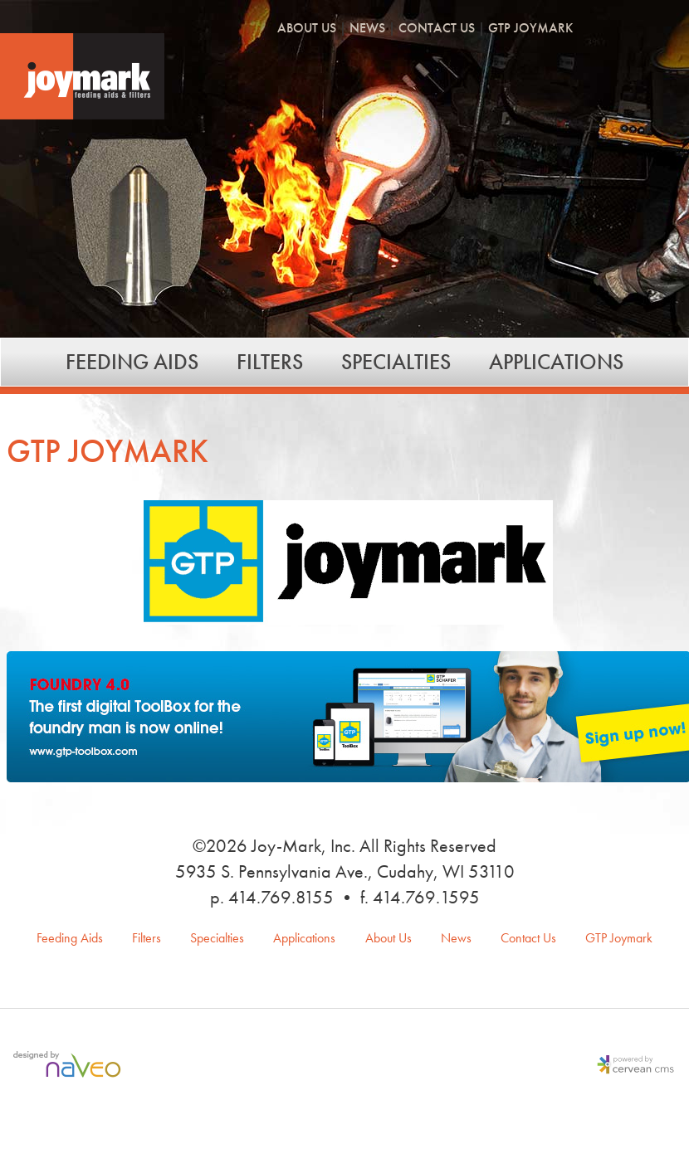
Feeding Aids (132, 362)
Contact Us (436, 29)
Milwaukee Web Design (70, 1066)
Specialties (396, 362)
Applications (556, 362)
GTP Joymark (530, 29)
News (367, 29)
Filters (270, 362)
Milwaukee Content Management (631, 1066)
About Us (306, 29)
